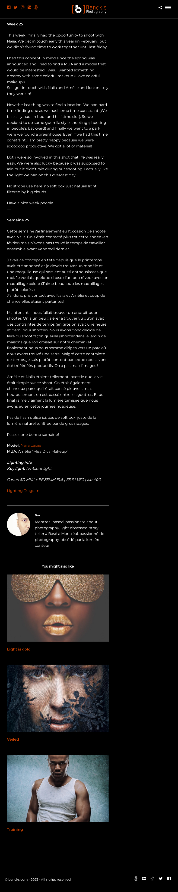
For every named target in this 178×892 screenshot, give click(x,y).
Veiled (13, 739)
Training (15, 829)
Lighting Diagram (23, 491)
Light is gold (19, 649)
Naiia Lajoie (31, 445)
